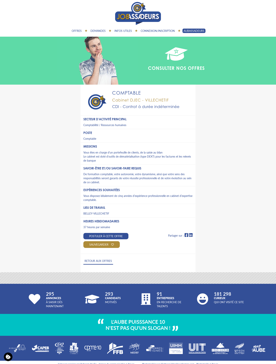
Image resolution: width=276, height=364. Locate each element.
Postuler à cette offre (106, 236)
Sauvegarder (101, 244)
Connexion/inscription (158, 31)
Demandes (98, 31)
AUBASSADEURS (194, 31)
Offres (77, 31)
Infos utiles (123, 31)
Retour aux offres (98, 261)
